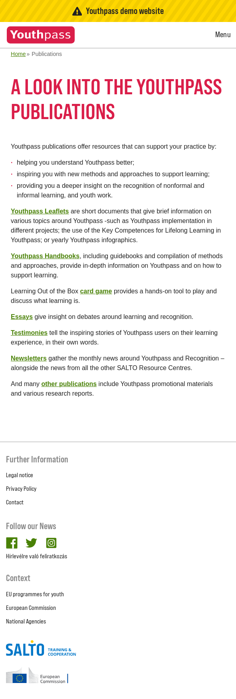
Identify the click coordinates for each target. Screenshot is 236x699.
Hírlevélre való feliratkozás (36, 556)
